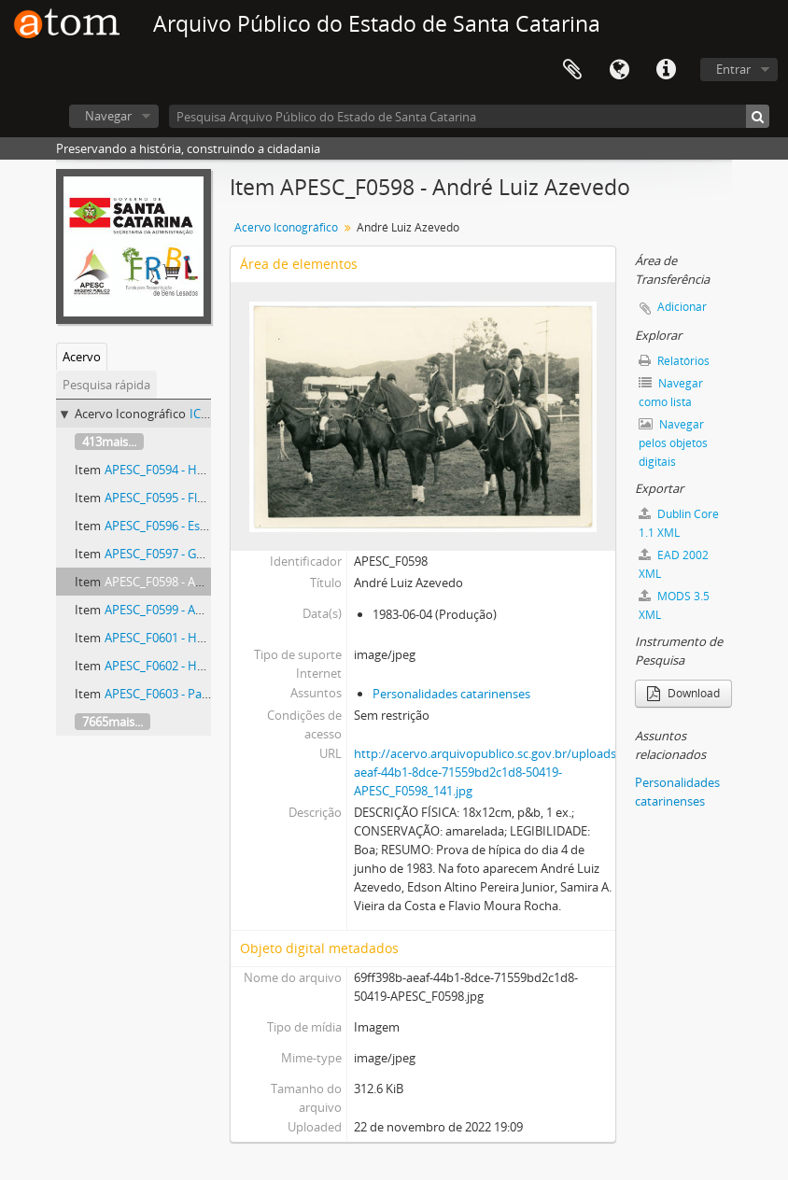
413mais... (109, 441)
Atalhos (665, 70)
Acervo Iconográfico (286, 227)
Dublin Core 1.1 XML (679, 523)
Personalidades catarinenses (451, 693)
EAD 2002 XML (674, 564)
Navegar (108, 115)
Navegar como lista (671, 392)
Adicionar (682, 307)
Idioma (619, 70)
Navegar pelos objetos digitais (673, 443)
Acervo (82, 356)
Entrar (733, 69)
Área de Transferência (572, 70)
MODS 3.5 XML (674, 605)
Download (683, 693)
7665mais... (112, 721)
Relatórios (674, 361)
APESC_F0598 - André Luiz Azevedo (201, 581)
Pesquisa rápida (106, 384)
